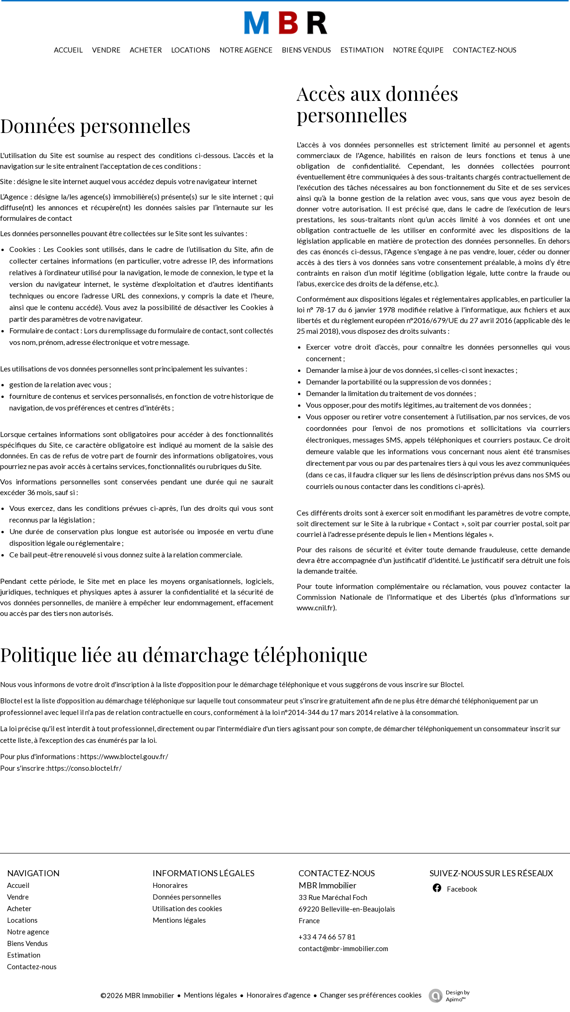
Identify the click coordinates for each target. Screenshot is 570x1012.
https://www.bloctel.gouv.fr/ (124, 756)
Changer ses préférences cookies (371, 995)
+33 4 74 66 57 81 (327, 937)
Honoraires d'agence (278, 995)
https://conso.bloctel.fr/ (85, 768)
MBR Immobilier (327, 885)
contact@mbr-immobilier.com (343, 948)
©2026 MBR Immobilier (137, 995)
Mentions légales (210, 995)
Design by (447, 996)
